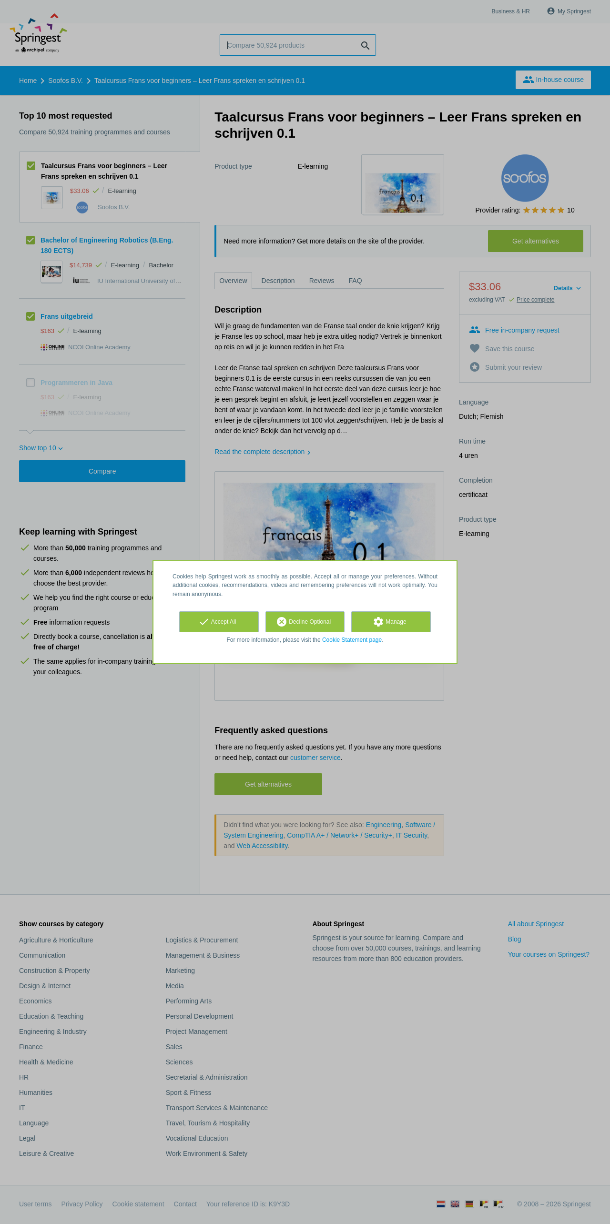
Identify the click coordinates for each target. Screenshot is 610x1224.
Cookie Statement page (352, 640)
